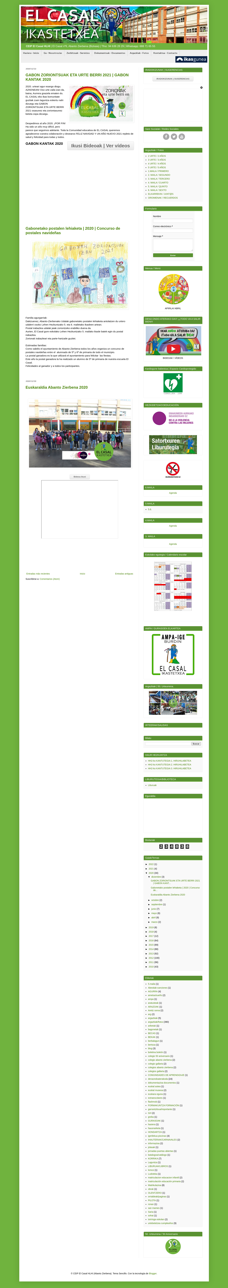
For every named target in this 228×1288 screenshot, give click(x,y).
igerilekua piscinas (157, 1136)
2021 (151, 868)
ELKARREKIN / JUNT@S (161, 194)
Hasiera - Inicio (31, 53)
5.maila (151, 984)
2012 (151, 958)
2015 (151, 945)
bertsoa (152, 1044)
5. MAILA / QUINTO (158, 186)
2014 (151, 949)
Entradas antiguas (124, 573)
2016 (151, 940)
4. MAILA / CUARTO (158, 182)
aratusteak (153, 1003)
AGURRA (153, 991)
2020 (151, 873)
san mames (153, 1208)
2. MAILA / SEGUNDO (159, 175)
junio (154, 909)
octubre (155, 900)
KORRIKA (153, 1158)
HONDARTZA (155, 1132)
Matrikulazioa (154, 1185)
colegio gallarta (155, 1063)
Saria (150, 1212)
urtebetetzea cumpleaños (160, 1223)
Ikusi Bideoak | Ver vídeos (100, 145)
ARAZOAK (153, 1006)
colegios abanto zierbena (160, 1067)
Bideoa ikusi (80, 477)
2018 (151, 931)
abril (153, 917)
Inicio (82, 573)
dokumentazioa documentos (162, 1082)
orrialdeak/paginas (157, 1196)
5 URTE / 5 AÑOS (157, 167)
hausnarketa (154, 1128)
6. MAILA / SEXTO (157, 190)
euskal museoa (155, 1090)
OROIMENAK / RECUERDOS (163, 197)
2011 (151, 962)
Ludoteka (152, 1174)
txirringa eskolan (156, 1219)
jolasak (151, 1147)
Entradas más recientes (38, 573)
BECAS (152, 1033)
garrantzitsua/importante (160, 1109)
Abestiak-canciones (157, 987)
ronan (151, 1204)
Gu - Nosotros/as (53, 53)
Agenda (173, 493)
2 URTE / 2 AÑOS (157, 156)
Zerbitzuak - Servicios (78, 53)
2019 (151, 927)
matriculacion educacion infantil (163, 1177)
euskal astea (154, 1086)
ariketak (152, 1025)
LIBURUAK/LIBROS (158, 1166)
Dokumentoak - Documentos (109, 53)
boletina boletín (155, 1052)
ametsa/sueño (155, 995)
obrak (151, 1189)
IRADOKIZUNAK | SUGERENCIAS (172, 79)
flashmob (152, 1101)
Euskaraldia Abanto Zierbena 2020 (57, 387)
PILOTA (152, 1200)
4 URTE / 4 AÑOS (157, 163)
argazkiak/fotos (155, 1022)
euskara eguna (155, 1094)
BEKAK (152, 1037)
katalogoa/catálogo (157, 1155)
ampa (151, 999)
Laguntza (152, 1162)
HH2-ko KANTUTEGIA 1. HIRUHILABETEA (169, 760)
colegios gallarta (156, 1071)
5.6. (150, 509)
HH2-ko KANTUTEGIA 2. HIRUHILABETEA (169, 764)
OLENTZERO (155, 1193)
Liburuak (152, 785)
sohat (150, 1215)
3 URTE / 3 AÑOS (157, 160)
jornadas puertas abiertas (160, 1151)
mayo (154, 913)
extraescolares (155, 1098)
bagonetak (153, 1029)
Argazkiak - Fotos (139, 53)
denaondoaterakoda (158, 1079)
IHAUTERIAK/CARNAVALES (162, 1139)
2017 (151, 936)
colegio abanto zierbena (160, 1060)
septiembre (157, 904)
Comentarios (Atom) (50, 579)
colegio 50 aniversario (159, 1056)
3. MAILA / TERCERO (159, 179)
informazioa (153, 1143)
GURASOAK (154, 1120)
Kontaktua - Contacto (165, 53)
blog (150, 1048)
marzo (154, 922)
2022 (151, 864)
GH (149, 1113)
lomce (151, 1170)
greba (151, 1117)
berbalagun (153, 1041)
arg (149, 1014)
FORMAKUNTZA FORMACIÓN (163, 1105)
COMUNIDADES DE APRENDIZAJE (166, 1075)
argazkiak (153, 1018)
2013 (151, 953)
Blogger (152, 1273)
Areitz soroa (154, 1010)
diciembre (156, 877)
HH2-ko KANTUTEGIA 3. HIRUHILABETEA (169, 768)
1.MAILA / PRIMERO (158, 171)
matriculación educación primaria (164, 1181)
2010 (151, 966)
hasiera (151, 1124)
